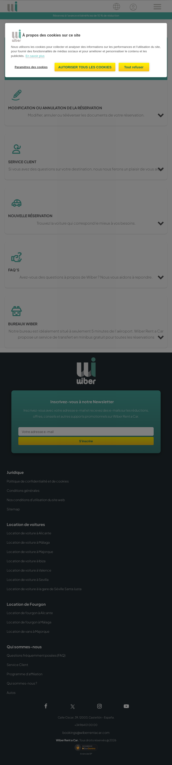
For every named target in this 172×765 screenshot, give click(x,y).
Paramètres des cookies (31, 67)
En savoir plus (35, 56)
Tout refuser (133, 67)
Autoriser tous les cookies (85, 67)
